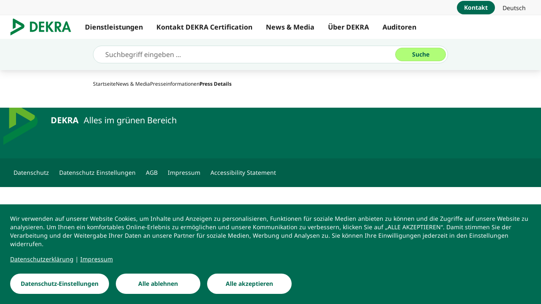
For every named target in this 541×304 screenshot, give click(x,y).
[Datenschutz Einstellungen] (97, 172)
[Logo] (44, 27)
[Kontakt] (476, 7)
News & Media (290, 27)
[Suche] (420, 54)
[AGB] (152, 172)
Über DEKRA (348, 27)
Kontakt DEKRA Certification (204, 27)
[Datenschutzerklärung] (42, 259)
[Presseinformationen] (174, 83)
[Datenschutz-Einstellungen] (59, 284)
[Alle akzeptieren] (249, 284)
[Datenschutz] (31, 172)
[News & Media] (133, 83)
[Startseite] (104, 83)
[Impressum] (96, 259)
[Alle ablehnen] (158, 284)
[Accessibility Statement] (243, 172)
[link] (514, 7)
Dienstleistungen (114, 27)
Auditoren (399, 27)
